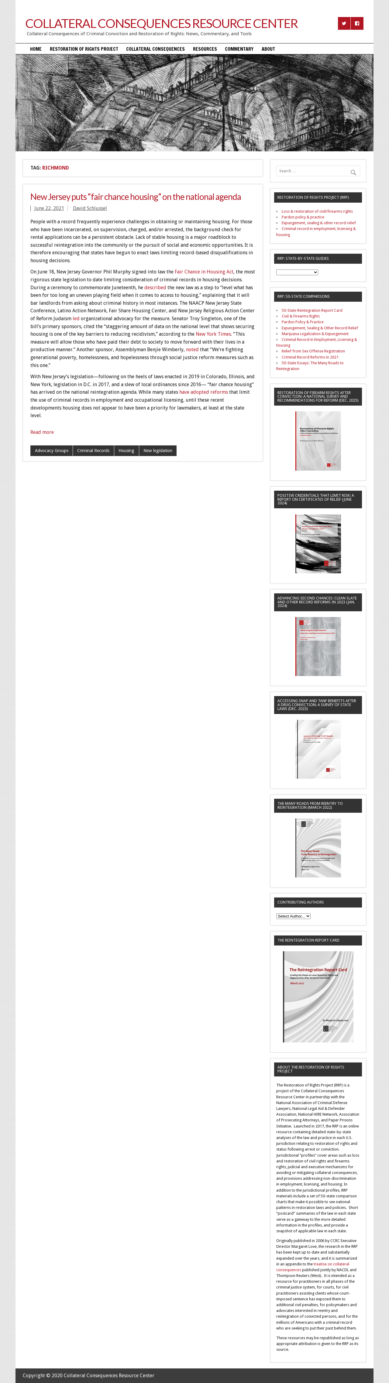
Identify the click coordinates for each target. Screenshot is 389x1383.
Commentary (239, 49)
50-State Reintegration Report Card (312, 310)
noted (192, 349)
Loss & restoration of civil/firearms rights (317, 211)
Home (36, 49)
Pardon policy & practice (303, 217)
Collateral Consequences (155, 49)
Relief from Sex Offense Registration (313, 351)
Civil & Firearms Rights (301, 316)
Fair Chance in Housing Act (204, 272)
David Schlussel (90, 208)
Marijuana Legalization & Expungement (315, 333)
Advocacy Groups (51, 450)
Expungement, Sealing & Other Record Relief (320, 328)
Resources (205, 49)
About (268, 49)
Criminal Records (93, 450)
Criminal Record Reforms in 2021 (310, 357)
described (155, 287)
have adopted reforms (203, 392)
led (76, 318)
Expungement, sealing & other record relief (319, 223)
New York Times (213, 334)
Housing (126, 450)
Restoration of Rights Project (84, 49)
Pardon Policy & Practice (303, 322)
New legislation (157, 450)
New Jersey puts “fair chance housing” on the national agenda (135, 196)
